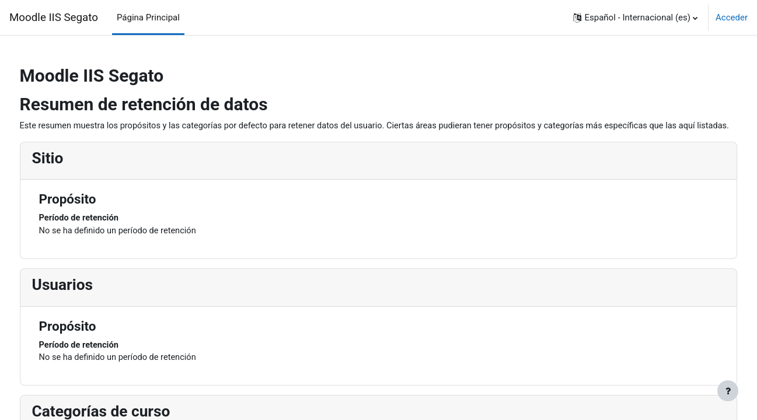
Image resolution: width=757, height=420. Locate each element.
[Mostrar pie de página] (727, 390)
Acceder (732, 17)
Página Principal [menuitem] (148, 17)
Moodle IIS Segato (53, 17)
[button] (635, 17)
